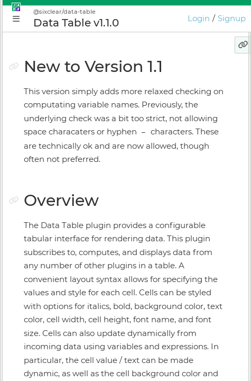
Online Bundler (56, 258)
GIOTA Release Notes (66, 369)
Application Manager (66, 184)
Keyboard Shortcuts (64, 314)
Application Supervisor (69, 221)
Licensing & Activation (68, 277)
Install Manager (55, 239)
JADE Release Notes (64, 351)
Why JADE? (48, 128)
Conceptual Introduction (73, 147)
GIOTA (38, 295)
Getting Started (56, 165)
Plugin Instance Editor (68, 202)
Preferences (49, 332)
